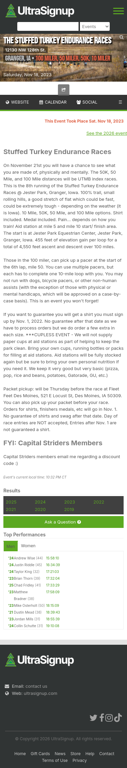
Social (86, 102)
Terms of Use (55, 760)
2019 (69, 509)
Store (75, 753)
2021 (11, 509)
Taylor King (23, 572)
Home (20, 753)
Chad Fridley (24, 585)
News (60, 753)
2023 (69, 502)
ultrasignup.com (40, 693)
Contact (106, 753)
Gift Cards (40, 753)
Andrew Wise (24, 558)
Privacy (79, 760)
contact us (36, 686)
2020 (40, 509)
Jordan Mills (23, 619)
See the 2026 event (106, 133)
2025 (11, 502)
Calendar (53, 102)
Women (28, 545)
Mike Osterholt (25, 605)
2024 (40, 502)
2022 (98, 502)
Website (17, 102)
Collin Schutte (25, 626)
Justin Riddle (24, 565)
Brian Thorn (23, 578)
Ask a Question (62, 522)
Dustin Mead (24, 612)
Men (10, 546)
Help (89, 753)
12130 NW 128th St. (25, 49)
